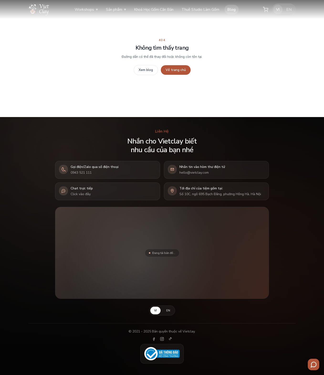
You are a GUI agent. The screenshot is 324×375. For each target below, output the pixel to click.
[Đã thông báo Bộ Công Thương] (162, 354)
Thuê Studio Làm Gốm (200, 9)
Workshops (86, 9)
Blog (231, 9)
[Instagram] (162, 339)
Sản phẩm (116, 9)
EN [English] (289, 9)
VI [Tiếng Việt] (278, 9)
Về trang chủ (176, 70)
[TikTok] (170, 339)
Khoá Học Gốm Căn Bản (153, 9)
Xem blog (146, 70)
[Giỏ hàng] (265, 9)
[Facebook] (154, 339)
